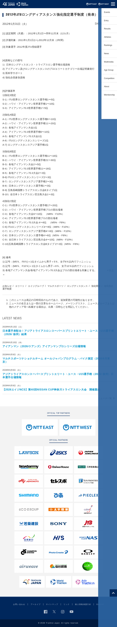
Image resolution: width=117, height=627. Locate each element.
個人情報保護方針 (83, 604)
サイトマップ (52, 604)
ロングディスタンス (77, 286)
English (100, 604)
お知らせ (7, 286)
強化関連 (95, 286)
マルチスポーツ (55, 286)
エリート (19, 286)
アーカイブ (36, 604)
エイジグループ (36, 286)
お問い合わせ (19, 604)
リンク (66, 604)
